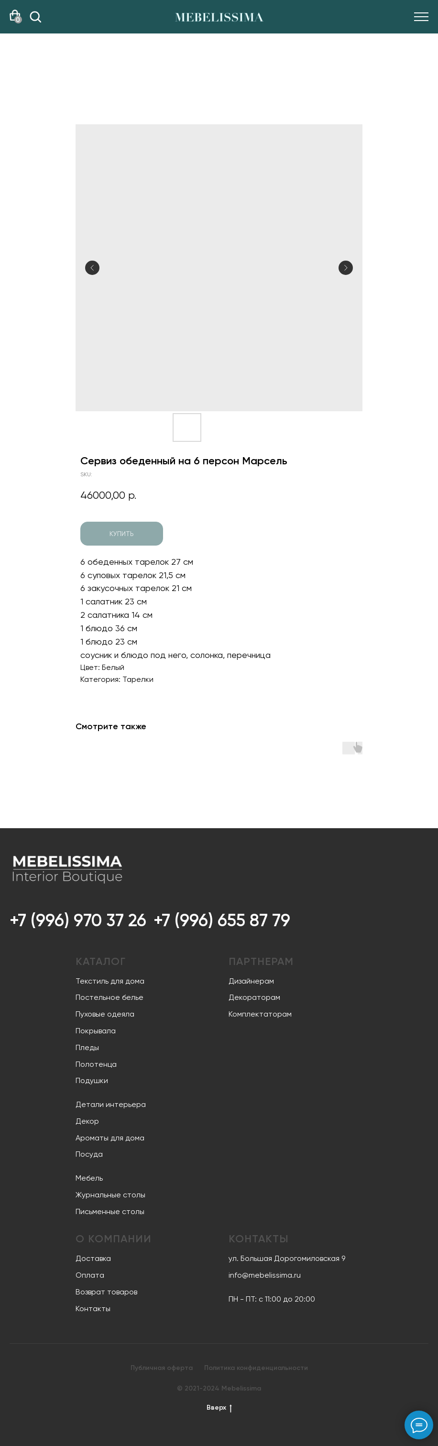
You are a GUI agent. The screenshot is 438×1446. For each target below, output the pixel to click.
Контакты (93, 1308)
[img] (35, 16)
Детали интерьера (111, 1104)
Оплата (90, 1275)
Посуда (89, 1154)
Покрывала (96, 1030)
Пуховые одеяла (105, 1014)
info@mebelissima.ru (265, 1275)
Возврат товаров (106, 1291)
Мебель (89, 1178)
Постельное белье (109, 997)
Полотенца (96, 1064)
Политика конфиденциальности (256, 1368)
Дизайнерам (251, 981)
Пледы (87, 1047)
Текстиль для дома (110, 981)
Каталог (101, 961)
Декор (87, 1121)
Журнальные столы (110, 1194)
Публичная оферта (162, 1368)
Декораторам (254, 997)
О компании (114, 1238)
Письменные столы (110, 1211)
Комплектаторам (260, 1014)
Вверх (219, 1408)
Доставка (93, 1258)
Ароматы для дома (110, 1137)
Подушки (92, 1080)
